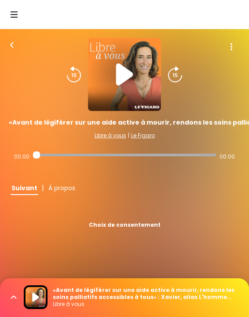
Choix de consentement (125, 225)
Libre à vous (110, 135)
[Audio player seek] (124, 155)
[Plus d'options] (231, 46)
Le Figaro (143, 135)
